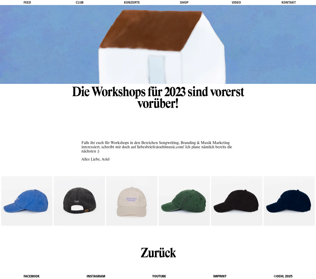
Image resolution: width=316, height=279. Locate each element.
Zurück (158, 252)
